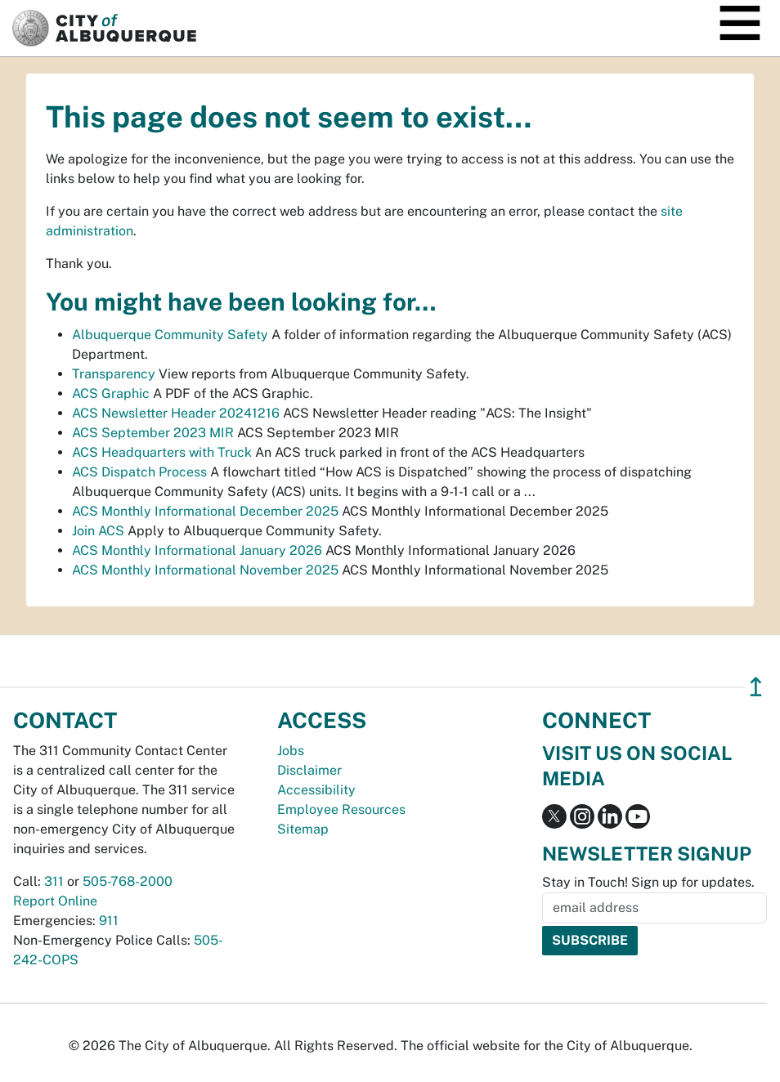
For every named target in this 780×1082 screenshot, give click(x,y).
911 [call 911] (109, 920)
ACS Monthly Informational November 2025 (205, 570)
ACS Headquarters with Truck (162, 452)
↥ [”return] (756, 687)
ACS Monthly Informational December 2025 (205, 511)
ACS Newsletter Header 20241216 (176, 413)
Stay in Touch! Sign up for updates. (648, 882)
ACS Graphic (111, 393)
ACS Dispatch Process (139, 472)
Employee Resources (341, 809)
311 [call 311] (54, 881)
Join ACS (98, 531)
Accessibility (316, 790)
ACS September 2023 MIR (153, 432)
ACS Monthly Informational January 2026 (197, 550)
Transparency (113, 374)
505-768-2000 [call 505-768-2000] (128, 881)
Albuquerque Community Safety (170, 334)
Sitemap (303, 829)
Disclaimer (309, 770)
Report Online (55, 901)
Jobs (290, 750)
